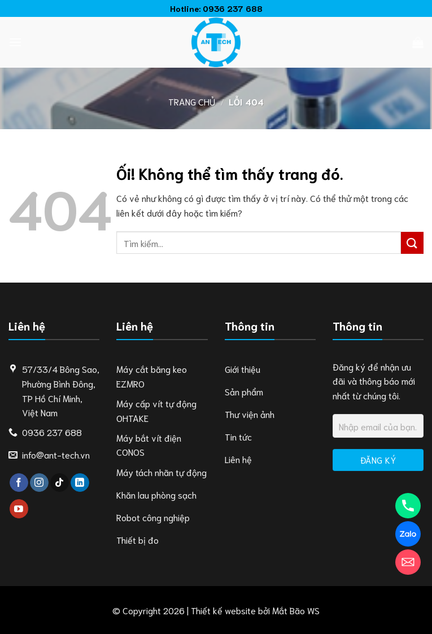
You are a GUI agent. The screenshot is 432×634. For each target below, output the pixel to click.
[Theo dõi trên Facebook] (19, 482)
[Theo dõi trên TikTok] (59, 482)
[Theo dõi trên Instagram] (39, 482)
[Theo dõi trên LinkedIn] (80, 482)
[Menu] (15, 42)
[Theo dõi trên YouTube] (19, 508)
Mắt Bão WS (296, 610)
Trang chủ (191, 101)
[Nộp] (412, 243)
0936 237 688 (233, 8)
